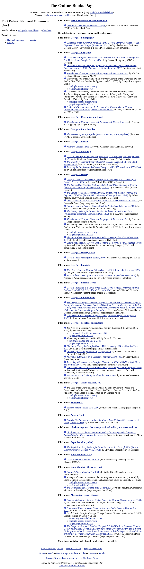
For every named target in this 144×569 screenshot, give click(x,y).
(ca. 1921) (103, 306)
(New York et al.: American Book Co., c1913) (102, 200)
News (56, 558)
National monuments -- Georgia (21, 40)
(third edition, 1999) (86, 257)
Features (66, 558)
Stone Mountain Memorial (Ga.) (86, 467)
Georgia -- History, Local (83, 252)
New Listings (62, 553)
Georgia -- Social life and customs (87, 323)
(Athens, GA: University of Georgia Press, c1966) (100, 186)
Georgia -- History (79, 174)
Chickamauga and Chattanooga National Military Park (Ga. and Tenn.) (105, 427)
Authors (74, 553)
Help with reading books (52, 548)
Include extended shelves (101, 12)
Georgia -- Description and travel (87, 117)
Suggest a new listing (93, 548)
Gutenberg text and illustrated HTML (86, 518)
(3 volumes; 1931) (102, 44)
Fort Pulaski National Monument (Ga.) (89, 20)
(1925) (89, 488)
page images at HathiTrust (81, 89)
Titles (83, 553)
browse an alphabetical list (59, 15)
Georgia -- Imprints (80, 265)
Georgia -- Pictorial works (83, 282)
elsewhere (46, 30)
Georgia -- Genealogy (81, 151)
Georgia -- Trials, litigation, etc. (86, 382)
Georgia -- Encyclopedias (83, 129)
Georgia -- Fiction (79, 141)
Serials (102, 553)
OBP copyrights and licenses (72, 565)
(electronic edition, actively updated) (98, 134)
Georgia (10, 42)
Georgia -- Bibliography (82, 38)
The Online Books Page (72, 5)
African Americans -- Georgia (85, 495)
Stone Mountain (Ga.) (81, 454)
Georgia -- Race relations (83, 297)
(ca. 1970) (83, 459)
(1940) (104, 243)
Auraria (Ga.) (77, 415)
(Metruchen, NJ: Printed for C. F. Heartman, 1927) (103, 270)
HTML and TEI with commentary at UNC (88, 333)
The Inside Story (90, 558)
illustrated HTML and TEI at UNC (85, 341)
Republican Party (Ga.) (82, 442)
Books (49, 558)
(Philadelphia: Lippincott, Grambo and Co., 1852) (98, 212)
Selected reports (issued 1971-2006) (83, 407)
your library (33, 30)
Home (42, 553)
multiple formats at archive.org (83, 86)
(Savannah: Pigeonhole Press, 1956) (101, 275)
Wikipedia (22, 30)
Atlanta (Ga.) (77, 402)
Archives (76, 558)
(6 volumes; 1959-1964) (104, 167)
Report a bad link (73, 548)
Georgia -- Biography (81, 52)
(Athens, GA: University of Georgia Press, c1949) (100, 194)
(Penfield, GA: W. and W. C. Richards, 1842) (101, 289)
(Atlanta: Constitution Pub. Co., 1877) (100, 66)
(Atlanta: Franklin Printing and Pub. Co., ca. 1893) (101, 206)
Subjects (92, 553)
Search (51, 553)
